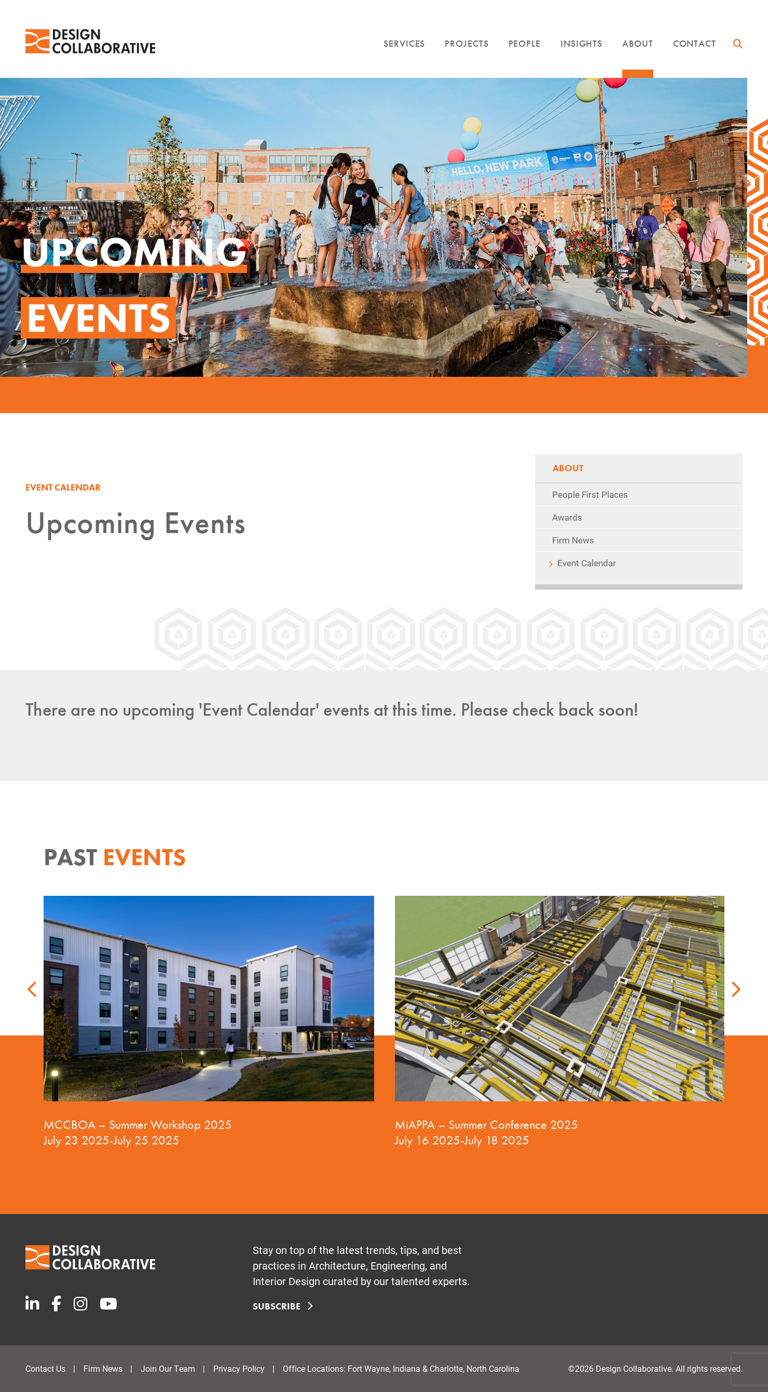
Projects (466, 43)
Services (404, 43)
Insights (581, 43)
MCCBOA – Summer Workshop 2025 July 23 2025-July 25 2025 (138, 1132)
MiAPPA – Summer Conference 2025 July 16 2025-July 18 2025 (486, 1132)
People (525, 43)
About (637, 43)
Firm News (573, 540)
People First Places (590, 494)
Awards (567, 517)
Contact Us (45, 1368)
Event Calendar (586, 563)
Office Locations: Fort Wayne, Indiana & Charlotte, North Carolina (401, 1368)
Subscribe (280, 1306)
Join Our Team (168, 1368)
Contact (694, 43)
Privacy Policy (239, 1368)
